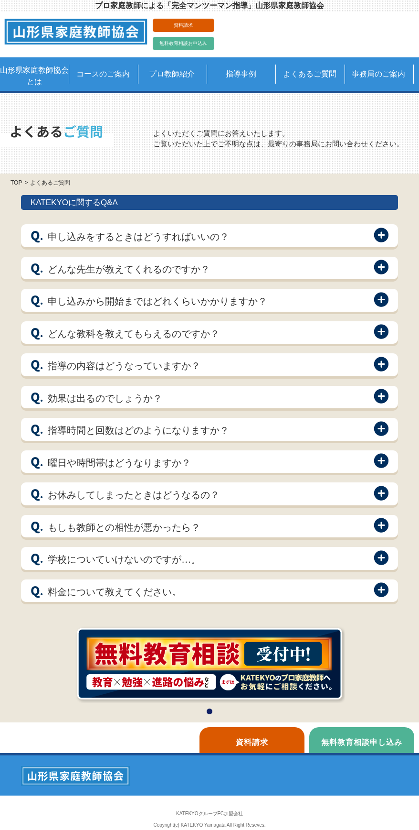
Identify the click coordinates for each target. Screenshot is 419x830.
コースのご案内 (103, 74)
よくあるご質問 (309, 74)
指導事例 (241, 74)
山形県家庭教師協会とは (34, 76)
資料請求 (183, 25)
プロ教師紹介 (172, 74)
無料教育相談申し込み (361, 742)
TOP (16, 182)
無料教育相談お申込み (183, 43)
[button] (209, 711)
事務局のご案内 (378, 74)
